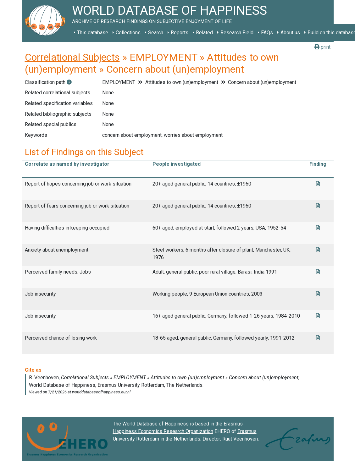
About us (290, 33)
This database (92, 33)
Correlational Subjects (72, 57)
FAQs (267, 33)
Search (155, 33)
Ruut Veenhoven (240, 439)
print (322, 47)
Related (204, 33)
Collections (128, 33)
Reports (179, 33)
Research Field (236, 33)
